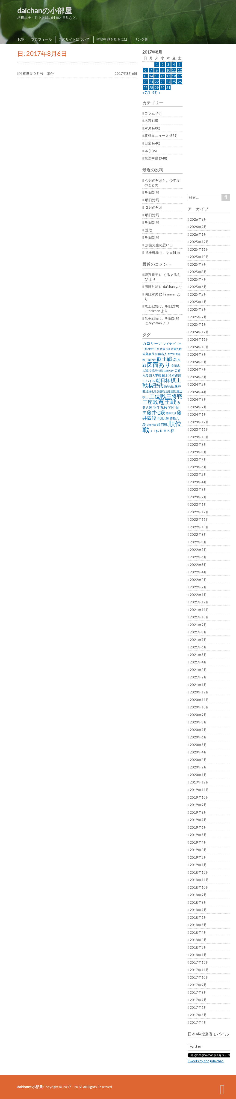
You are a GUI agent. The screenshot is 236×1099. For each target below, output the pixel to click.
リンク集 (141, 39)
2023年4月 (198, 482)
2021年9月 (198, 625)
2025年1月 (198, 324)
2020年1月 (198, 775)
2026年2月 (198, 227)
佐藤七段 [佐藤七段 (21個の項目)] (165, 348)
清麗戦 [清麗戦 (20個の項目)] (161, 391)
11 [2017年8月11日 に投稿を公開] (174, 70)
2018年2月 (198, 947)
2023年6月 (198, 467)
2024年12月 (199, 332)
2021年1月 (198, 685)
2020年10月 (199, 707)
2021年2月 (198, 677)
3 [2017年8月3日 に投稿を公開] (168, 64)
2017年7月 (198, 1000)
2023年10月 (199, 437)
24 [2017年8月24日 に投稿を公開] (168, 82)
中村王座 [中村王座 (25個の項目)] (153, 349)
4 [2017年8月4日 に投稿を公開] (174, 64)
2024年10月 (199, 347)
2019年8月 (198, 812)
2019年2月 (198, 857)
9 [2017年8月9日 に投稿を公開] (163, 70)
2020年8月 (198, 722)
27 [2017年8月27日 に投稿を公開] (145, 87)
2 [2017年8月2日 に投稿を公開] (163, 64)
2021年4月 (198, 662)
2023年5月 (198, 474)
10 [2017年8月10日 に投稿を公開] (168, 70)
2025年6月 (198, 287)
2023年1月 (198, 504)
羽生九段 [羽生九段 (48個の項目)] (160, 407)
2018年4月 (198, 932)
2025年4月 (198, 302)
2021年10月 (199, 617)
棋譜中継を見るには (111, 39)
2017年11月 (199, 970)
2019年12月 (199, 782)
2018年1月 (198, 955)
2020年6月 (198, 737)
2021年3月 (198, 670)
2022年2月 (198, 587)
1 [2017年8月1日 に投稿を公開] (157, 64)
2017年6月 (198, 1007)
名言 (148, 120)
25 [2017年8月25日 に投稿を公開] (174, 82)
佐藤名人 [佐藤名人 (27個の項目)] (161, 354)
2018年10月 (199, 887)
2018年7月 (198, 910)
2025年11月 (199, 249)
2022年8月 (198, 542)
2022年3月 (198, 580)
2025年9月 (198, 264)
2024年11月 (199, 339)
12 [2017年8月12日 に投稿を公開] (180, 70)
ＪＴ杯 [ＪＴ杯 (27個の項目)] (154, 431)
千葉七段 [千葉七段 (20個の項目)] (151, 359)
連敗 (148, 230)
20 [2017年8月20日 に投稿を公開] (145, 82)
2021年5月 (198, 655)
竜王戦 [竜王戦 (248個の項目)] (167, 401)
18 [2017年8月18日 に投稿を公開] (174, 76)
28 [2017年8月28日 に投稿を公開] (151, 87)
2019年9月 (198, 805)
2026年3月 (198, 219)
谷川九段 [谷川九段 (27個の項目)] (163, 418)
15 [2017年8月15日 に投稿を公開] (157, 76)
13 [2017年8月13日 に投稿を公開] (145, 76)
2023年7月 (198, 459)
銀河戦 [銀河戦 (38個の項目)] (162, 425)
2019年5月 (198, 835)
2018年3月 (198, 940)
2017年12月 (199, 962)
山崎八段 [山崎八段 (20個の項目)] (169, 370)
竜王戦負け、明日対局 (162, 306)
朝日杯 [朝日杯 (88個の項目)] (163, 380)
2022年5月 (198, 565)
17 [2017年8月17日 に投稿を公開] (168, 76)
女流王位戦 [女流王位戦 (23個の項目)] (156, 370)
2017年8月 (198, 992)
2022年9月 (198, 534)
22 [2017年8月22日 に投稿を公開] (157, 82)
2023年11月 (199, 429)
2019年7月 (198, 820)
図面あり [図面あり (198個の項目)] (159, 364)
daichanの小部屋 (44, 10)
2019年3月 (198, 850)
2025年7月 (198, 279)
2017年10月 (199, 977)
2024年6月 (198, 377)
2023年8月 (198, 452)
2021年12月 (199, 602)
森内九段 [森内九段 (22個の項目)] (169, 386)
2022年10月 (199, 527)
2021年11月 (199, 610)
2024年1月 (198, 414)
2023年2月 (198, 497)
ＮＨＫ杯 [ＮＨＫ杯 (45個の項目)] (166, 431)
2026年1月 (198, 234)
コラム (150, 113)
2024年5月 (198, 384)
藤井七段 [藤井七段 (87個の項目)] (156, 412)
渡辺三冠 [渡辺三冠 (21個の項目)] (170, 391)
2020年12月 (199, 692)
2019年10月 (199, 797)
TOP (20, 39)
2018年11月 (199, 880)
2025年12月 (199, 242)
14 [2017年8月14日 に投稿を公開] (151, 76)
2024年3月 (198, 399)
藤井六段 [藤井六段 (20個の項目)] (171, 413)
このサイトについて (74, 39)
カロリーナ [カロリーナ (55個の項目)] (152, 343)
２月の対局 (153, 207)
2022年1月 (198, 595)
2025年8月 (198, 272)
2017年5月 (198, 1015)
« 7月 (146, 92)
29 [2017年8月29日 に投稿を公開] (157, 87)
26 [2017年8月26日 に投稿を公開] (180, 82)
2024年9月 (198, 354)
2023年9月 (198, 444)
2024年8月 (198, 362)
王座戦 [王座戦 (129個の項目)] (150, 402)
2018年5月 (198, 925)
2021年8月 (198, 632)
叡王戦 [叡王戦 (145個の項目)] (164, 358)
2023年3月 (198, 489)
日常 (148, 143)
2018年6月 (198, 917)
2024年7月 (198, 369)
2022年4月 (198, 572)
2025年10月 (199, 257)
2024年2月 (198, 407)
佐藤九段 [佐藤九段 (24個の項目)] (176, 349)
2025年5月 (198, 294)
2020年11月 (199, 700)
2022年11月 (199, 519)
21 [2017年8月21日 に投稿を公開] (151, 82)
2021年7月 (198, 640)
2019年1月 (198, 865)
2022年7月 (198, 550)
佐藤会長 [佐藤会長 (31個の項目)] (148, 354)
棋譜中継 (151, 158)
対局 (148, 128)
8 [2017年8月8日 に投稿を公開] (157, 70)
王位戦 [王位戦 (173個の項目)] (157, 396)
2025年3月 (198, 309)
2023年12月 (199, 422)
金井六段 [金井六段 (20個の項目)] (151, 424)
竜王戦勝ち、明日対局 (162, 252)
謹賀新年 (151, 274)
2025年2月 (198, 317)
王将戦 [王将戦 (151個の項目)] (174, 396)
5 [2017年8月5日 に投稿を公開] (180, 64)
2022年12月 (199, 512)
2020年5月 (198, 745)
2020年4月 (198, 752)
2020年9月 (198, 715)
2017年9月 (198, 985)
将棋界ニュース (157, 135)
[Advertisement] (209, 119)
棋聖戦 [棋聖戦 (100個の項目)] (155, 385)
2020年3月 (198, 760)
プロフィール (41, 39)
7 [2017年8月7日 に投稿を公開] (151, 70)
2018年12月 (199, 872)
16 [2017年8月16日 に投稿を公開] (162, 76)
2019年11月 (199, 790)
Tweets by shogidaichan (206, 1061)
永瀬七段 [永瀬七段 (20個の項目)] (151, 391)
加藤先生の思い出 (159, 245)
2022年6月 (198, 557)
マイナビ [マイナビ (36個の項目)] (169, 344)
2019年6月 (198, 827)
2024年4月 (198, 392)
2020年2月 (198, 767)
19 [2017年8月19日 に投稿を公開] (180, 76)
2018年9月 (198, 895)
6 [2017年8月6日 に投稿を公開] (145, 70)
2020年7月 (198, 730)
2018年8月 (198, 902)
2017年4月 (198, 1022)
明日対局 (152, 192)
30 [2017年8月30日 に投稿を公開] (162, 87)
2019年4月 (198, 842)
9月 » (156, 92)
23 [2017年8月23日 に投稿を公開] (162, 82)
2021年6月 (198, 647)
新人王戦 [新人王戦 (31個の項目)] (155, 375)
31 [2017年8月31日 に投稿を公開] (168, 87)
